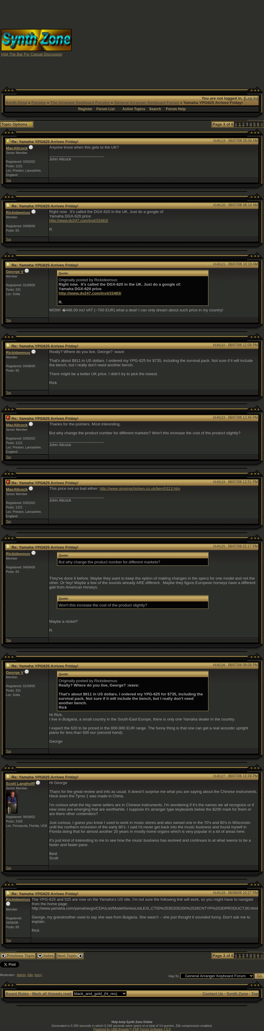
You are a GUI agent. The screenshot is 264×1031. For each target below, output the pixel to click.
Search (155, 109)
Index (46, 955)
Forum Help (176, 109)
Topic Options (16, 124)
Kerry (38, 975)
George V (14, 271)
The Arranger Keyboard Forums (80, 102)
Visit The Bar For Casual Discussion (31, 54)
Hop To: (174, 976)
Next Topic (69, 955)
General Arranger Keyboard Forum (146, 102)
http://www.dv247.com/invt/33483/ (78, 220)
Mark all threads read (52, 993)
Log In (251, 98)
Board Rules (17, 993)
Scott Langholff (20, 783)
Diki (30, 975)
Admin (21, 975)
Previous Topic (18, 955)
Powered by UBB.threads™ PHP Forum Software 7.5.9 (131, 1029)
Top (8, 180)
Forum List (105, 109)
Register (85, 109)
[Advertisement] (186, 42)
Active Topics (133, 109)
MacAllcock (16, 148)
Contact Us (213, 993)
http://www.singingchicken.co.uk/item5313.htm (140, 488)
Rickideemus (18, 212)
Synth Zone (16, 102)
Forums (38, 102)
